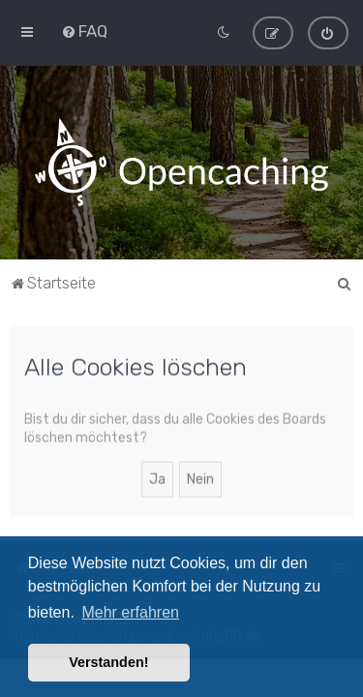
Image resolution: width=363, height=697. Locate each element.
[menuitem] (84, 30)
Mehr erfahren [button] (130, 612)
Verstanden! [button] (108, 662)
